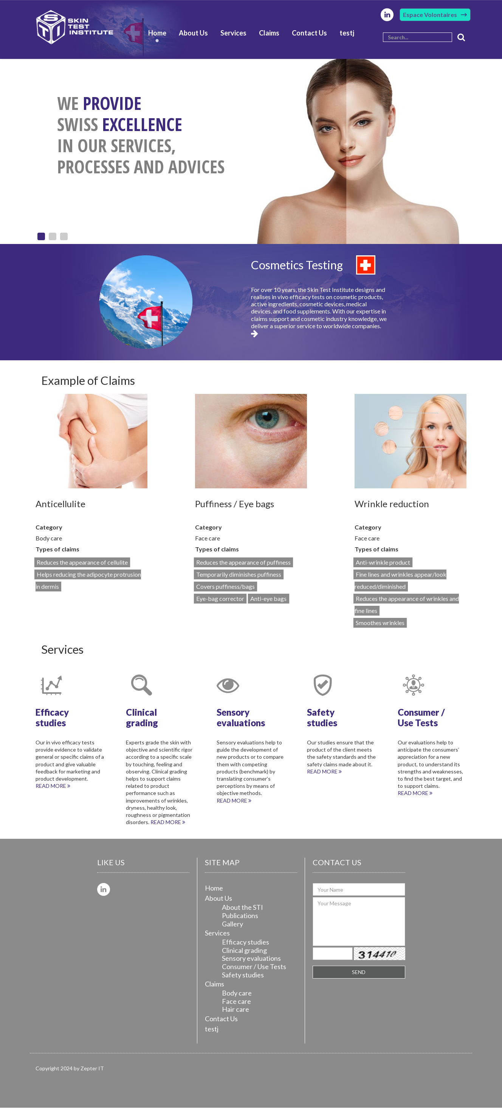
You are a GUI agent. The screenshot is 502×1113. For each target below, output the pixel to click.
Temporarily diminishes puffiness (238, 579)
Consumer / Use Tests (254, 972)
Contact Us (309, 37)
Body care (237, 998)
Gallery (232, 929)
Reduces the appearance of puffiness (243, 567)
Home (157, 37)
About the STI (242, 912)
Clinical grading (244, 955)
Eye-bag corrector (220, 603)
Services (233, 37)
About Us (193, 37)
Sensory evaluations (251, 963)
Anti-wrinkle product (383, 567)
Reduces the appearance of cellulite (82, 567)
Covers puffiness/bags (225, 591)
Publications (240, 921)
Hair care (235, 1014)
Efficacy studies (245, 947)
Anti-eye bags (268, 603)
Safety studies (243, 980)
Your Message (359, 926)
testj (346, 37)
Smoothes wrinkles (380, 627)
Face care (236, 1006)
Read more (53, 791)
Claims (269, 37)
